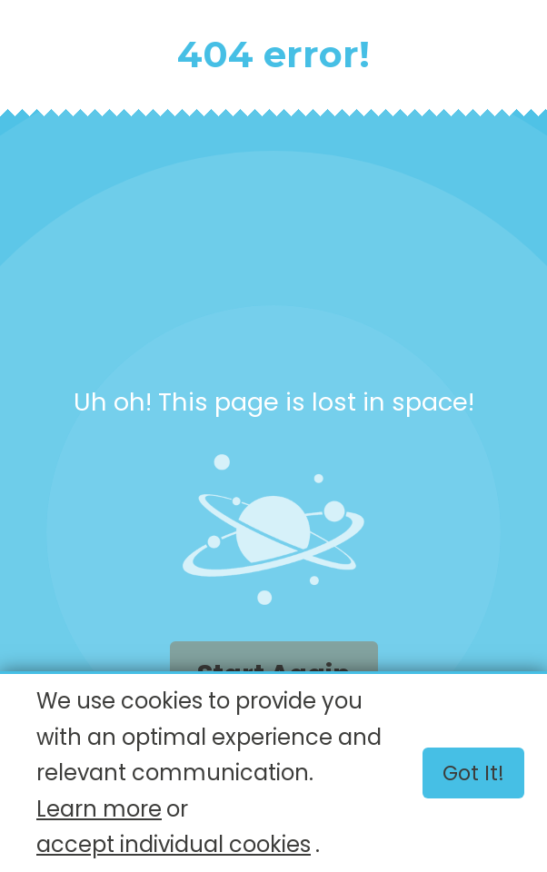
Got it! (473, 773)
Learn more (99, 809)
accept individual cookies (173, 844)
